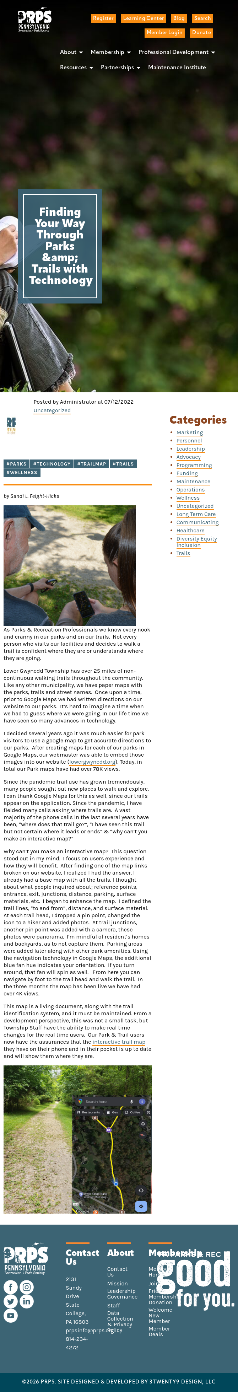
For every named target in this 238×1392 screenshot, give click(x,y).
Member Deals (159, 1331)
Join (153, 1283)
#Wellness (22, 472)
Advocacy (189, 456)
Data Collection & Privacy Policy (120, 1321)
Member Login (165, 33)
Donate (201, 33)
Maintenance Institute (177, 68)
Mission (117, 1283)
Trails (183, 553)
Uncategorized (52, 410)
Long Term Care (196, 514)
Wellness (188, 497)
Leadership (191, 448)
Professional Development (174, 52)
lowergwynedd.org (92, 761)
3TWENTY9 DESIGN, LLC (183, 1382)
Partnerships (117, 68)
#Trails (123, 464)
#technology (52, 464)
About (68, 52)
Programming (194, 465)
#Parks (16, 464)
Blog (179, 18)
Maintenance (194, 481)
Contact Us (117, 1272)
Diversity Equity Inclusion (197, 541)
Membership (107, 52)
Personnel (189, 440)
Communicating (198, 522)
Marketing (190, 432)
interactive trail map (118, 1041)
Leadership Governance (122, 1294)
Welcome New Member (160, 1315)
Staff (113, 1305)
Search (202, 18)
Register (103, 18)
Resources (73, 68)
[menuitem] (69, 52)
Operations (191, 489)
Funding (187, 473)
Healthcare (191, 530)
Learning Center (143, 18)
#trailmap (91, 464)
